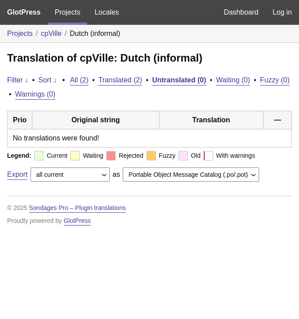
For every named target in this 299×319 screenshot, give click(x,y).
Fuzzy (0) (275, 80)
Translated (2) (120, 80)
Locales (106, 12)
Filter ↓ (17, 80)
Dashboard (241, 12)
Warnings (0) (35, 94)
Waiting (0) (233, 80)
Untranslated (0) (179, 80)
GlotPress (24, 12)
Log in (282, 12)
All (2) (79, 80)
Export (17, 174)
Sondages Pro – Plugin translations (77, 207)
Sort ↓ (48, 80)
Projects (68, 12)
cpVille (51, 33)
